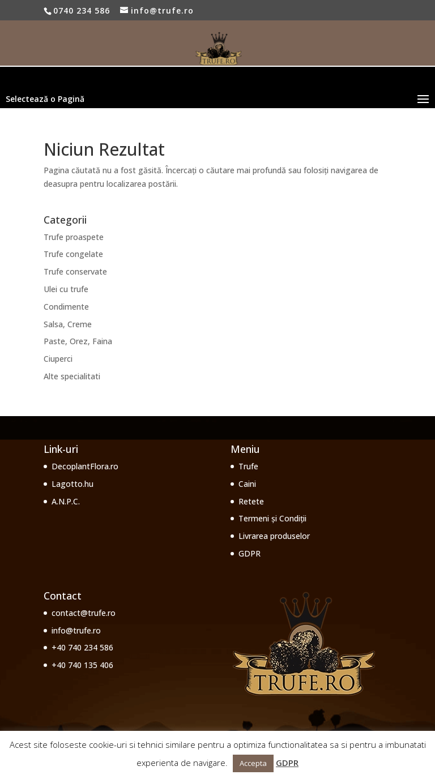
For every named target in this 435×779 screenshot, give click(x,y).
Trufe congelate (73, 254)
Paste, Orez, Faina (78, 341)
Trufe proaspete (74, 237)
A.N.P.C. (66, 501)
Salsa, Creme (68, 324)
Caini (247, 483)
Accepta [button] (253, 763)
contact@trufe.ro (84, 612)
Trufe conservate (75, 271)
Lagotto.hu (72, 483)
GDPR (249, 553)
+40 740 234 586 (82, 647)
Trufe (248, 466)
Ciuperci (58, 358)
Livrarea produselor (274, 535)
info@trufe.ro (76, 630)
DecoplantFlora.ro (85, 466)
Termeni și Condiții (272, 518)
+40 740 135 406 (82, 665)
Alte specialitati (72, 376)
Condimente (66, 306)
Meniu (245, 449)
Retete (251, 501)
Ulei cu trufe (66, 289)
